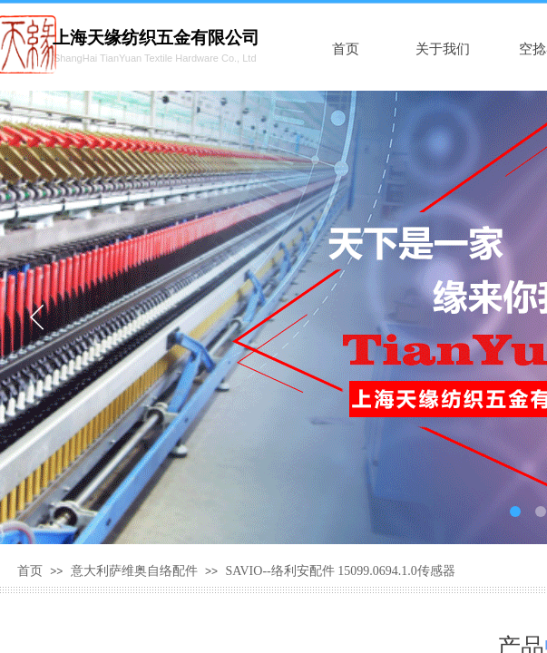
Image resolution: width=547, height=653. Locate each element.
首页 (345, 49)
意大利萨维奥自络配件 (134, 571)
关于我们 (442, 49)
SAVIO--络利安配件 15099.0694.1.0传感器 (339, 571)
